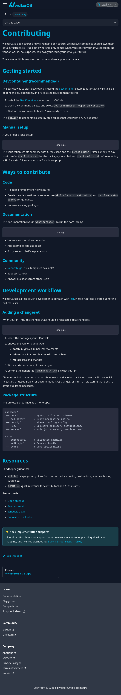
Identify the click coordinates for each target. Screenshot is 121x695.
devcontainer (67, 88)
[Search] (107, 4)
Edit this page (13, 555)
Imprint (8, 673)
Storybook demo (14, 611)
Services (9, 658)
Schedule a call (16, 511)
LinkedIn (9, 634)
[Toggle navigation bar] (5, 4)
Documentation (12, 596)
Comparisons (10, 606)
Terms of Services (14, 668)
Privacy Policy (12, 663)
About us (9, 653)
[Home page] (6, 14)
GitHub (8, 629)
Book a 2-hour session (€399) (65, 541)
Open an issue (16, 501)
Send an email (16, 506)
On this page (12, 22)
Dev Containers (29, 100)
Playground (9, 601)
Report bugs (15, 268)
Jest (72, 298)
